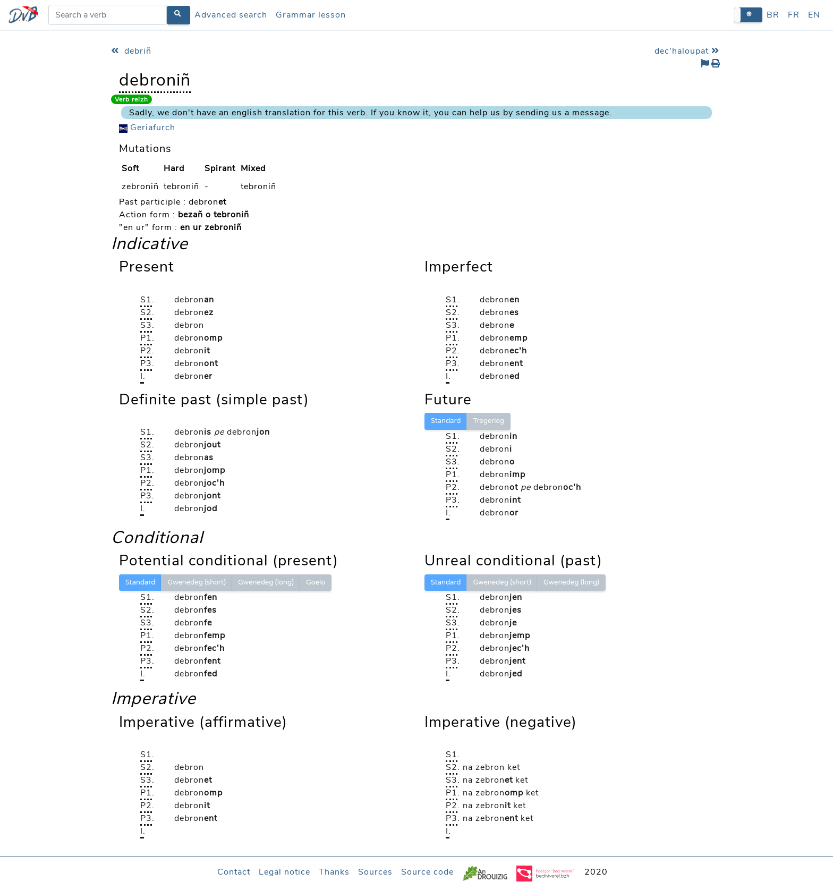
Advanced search (230, 15)
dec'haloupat (688, 51)
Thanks (334, 872)
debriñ (131, 51)
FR (794, 15)
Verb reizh (131, 99)
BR (773, 15)
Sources (375, 872)
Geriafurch (147, 127)
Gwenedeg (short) (196, 582)
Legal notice (284, 872)
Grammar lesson (311, 15)
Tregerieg (488, 421)
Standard (446, 421)
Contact (233, 872)
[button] (748, 14)
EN (814, 15)
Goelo (315, 582)
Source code (427, 872)
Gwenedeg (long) (266, 582)
